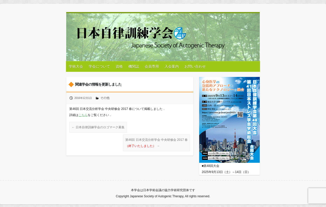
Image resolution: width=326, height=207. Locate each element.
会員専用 (152, 66)
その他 (105, 98)
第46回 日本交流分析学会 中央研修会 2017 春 (156, 143)
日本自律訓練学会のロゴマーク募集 (98, 127)
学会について (99, 66)
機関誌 (133, 66)
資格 (119, 66)
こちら (83, 115)
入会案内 (172, 66)
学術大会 (76, 66)
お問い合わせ (195, 66)
